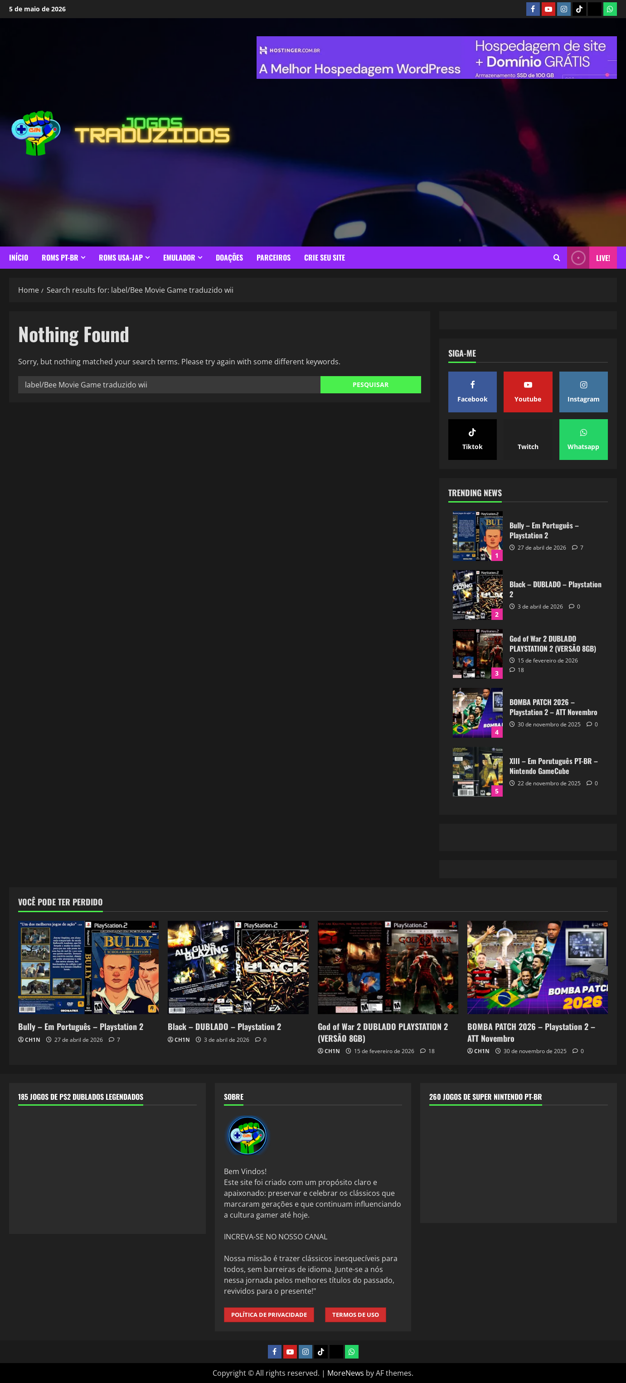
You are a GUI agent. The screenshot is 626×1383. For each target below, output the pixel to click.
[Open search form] (556, 257)
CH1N (32, 1040)
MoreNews (345, 1373)
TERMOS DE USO (355, 1314)
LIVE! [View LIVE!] (588, 258)
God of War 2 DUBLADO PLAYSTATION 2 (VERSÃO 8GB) (478, 654)
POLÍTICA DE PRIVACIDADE (269, 1314)
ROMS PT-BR (60, 257)
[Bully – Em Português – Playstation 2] (88, 968)
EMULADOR (179, 257)
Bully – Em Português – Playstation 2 (478, 536)
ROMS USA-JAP (121, 257)
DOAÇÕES (229, 257)
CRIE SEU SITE (324, 257)
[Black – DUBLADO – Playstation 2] (238, 968)
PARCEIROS (274, 257)
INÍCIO (18, 257)
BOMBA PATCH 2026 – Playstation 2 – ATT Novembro (478, 713)
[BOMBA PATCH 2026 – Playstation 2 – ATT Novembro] (537, 968)
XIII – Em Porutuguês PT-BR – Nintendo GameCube (478, 772)
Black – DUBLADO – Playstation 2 (478, 595)
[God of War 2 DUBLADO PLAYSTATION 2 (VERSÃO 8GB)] (388, 968)
